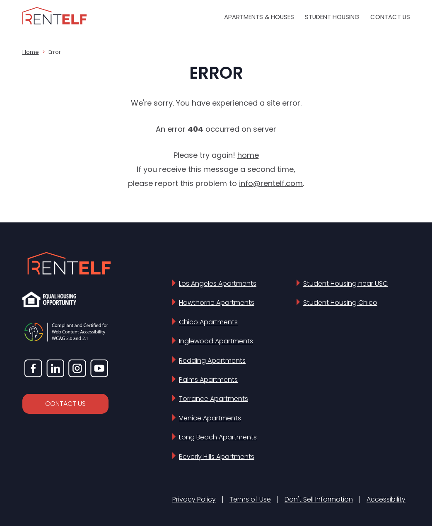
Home (30, 51)
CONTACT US (65, 403)
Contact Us (390, 16)
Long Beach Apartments (218, 437)
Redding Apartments (212, 360)
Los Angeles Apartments (217, 283)
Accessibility (386, 499)
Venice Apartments (210, 418)
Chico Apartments (208, 322)
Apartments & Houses (259, 16)
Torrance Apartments (213, 398)
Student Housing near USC (345, 283)
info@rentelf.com (271, 183)
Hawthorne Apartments (216, 302)
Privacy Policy (194, 499)
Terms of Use (250, 499)
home (248, 155)
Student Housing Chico (340, 302)
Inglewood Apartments (216, 341)
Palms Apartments (208, 379)
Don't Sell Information (319, 499)
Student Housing (332, 16)
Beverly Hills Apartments (216, 456)
